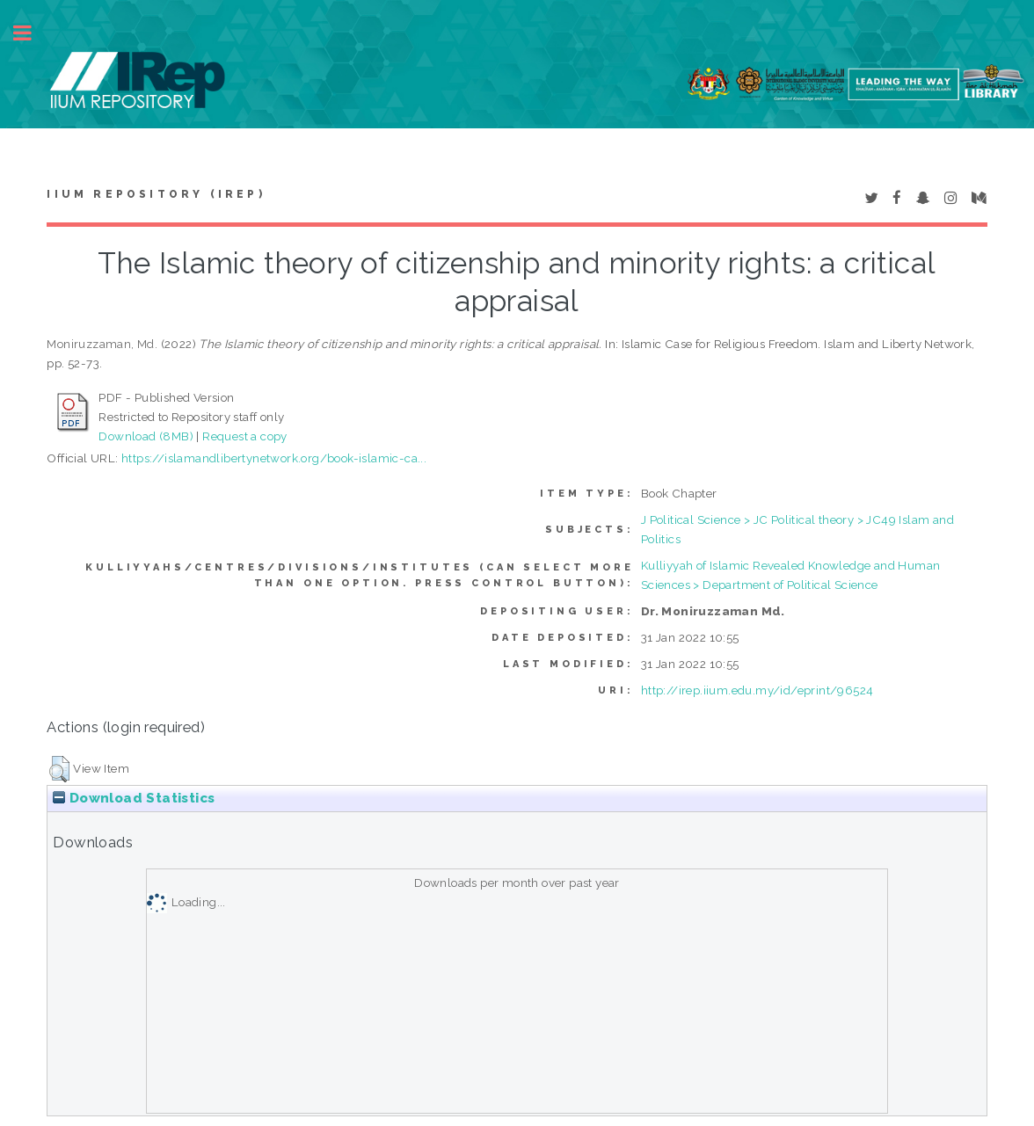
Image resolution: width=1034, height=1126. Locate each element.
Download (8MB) (145, 436)
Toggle (31, 33)
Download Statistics (134, 798)
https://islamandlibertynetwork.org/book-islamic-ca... (273, 458)
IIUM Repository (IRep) (156, 194)
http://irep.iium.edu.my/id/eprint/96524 (757, 690)
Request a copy (245, 436)
